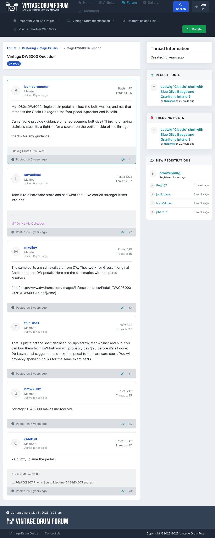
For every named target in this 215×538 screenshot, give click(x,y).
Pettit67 (161, 185)
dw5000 (14, 63)
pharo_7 (161, 212)
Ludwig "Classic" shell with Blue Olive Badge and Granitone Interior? (182, 91)
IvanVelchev (164, 203)
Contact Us (52, 533)
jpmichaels (163, 194)
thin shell (170, 100)
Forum (11, 48)
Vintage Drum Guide (24, 533)
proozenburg (170, 173)
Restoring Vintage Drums (40, 48)
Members (88, 11)
